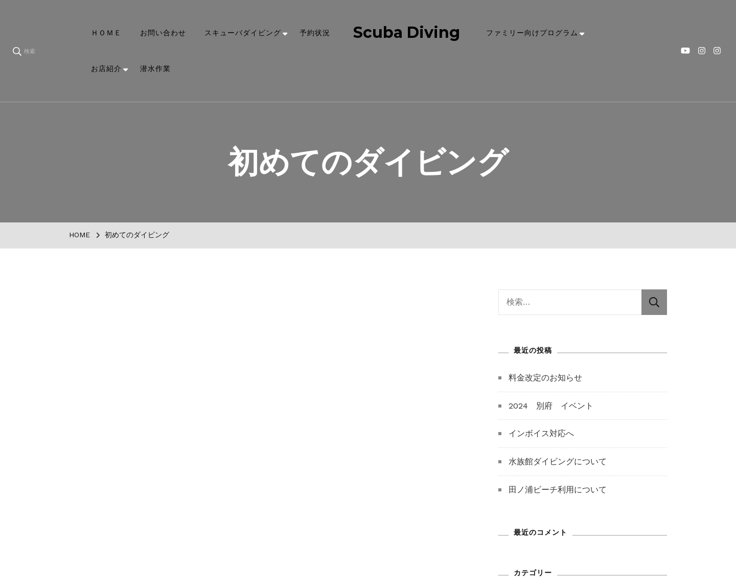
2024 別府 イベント (551, 406)
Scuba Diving (406, 32)
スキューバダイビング (242, 33)
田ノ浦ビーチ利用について (558, 489)
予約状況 (315, 33)
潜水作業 (155, 68)
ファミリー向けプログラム (532, 33)
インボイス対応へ (541, 433)
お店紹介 (106, 68)
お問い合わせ (163, 33)
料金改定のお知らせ (545, 377)
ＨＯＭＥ (106, 33)
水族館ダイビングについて (558, 461)
